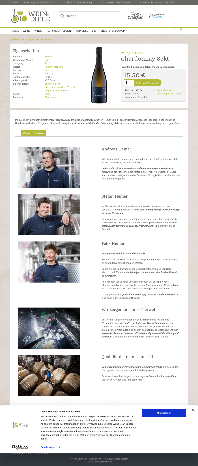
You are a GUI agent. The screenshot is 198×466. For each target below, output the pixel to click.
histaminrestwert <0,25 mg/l (60, 87)
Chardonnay (51, 97)
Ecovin (48, 56)
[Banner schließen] (193, 423)
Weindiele (82, 31)
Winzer (38, 31)
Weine (26, 31)
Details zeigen (48, 460)
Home (15, 31)
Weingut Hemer (132, 53)
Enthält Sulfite (60, 90)
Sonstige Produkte (59, 31)
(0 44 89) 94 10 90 (45, 2)
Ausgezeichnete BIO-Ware (117, 2)
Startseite (16, 39)
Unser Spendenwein (113, 31)
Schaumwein (46, 39)
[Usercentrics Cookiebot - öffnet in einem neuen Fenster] (20, 460)
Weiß (47, 94)
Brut (47, 60)
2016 (47, 63)
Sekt (47, 70)
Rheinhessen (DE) (54, 67)
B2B (94, 31)
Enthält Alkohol (53, 83)
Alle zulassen (164, 425)
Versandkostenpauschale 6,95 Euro (160, 2)
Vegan (48, 90)
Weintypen (31, 39)
